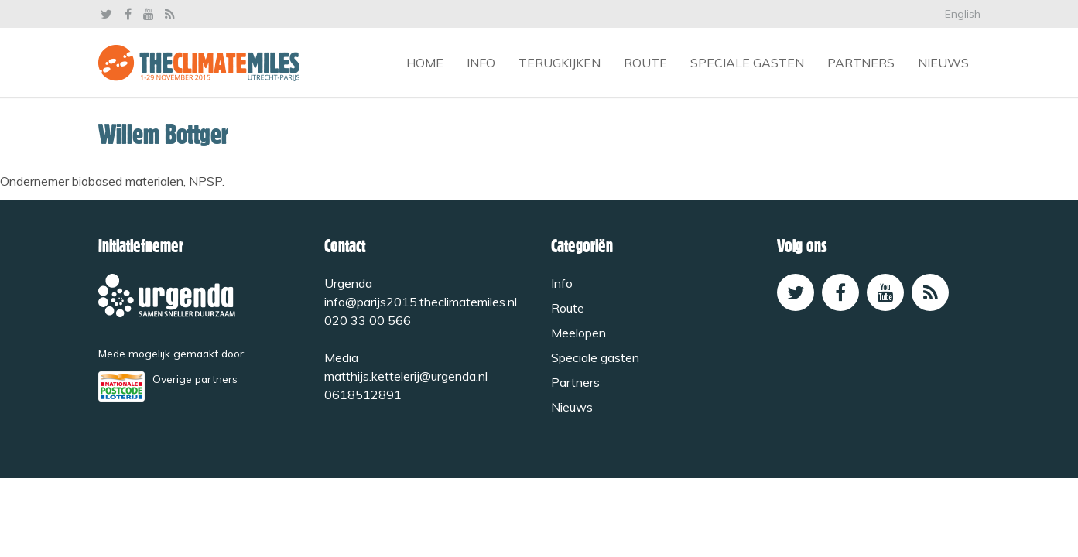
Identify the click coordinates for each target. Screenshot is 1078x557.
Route (645, 62)
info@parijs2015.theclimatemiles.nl (420, 301)
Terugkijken (559, 62)
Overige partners (195, 378)
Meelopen (578, 332)
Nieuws (943, 62)
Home (424, 62)
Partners (861, 62)
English (962, 14)
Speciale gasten (747, 62)
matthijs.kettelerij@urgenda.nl (406, 376)
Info (481, 62)
